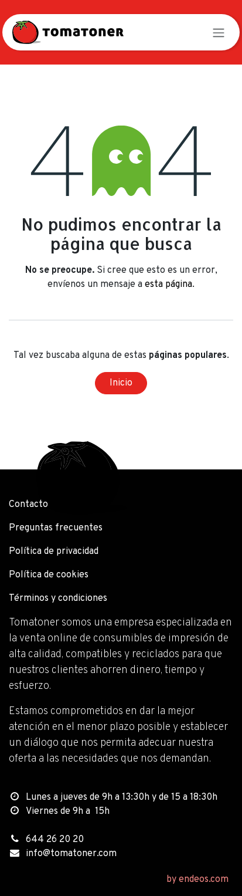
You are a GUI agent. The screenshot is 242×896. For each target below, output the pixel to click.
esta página (168, 284)
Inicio (121, 383)
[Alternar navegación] (218, 32)
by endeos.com (197, 879)
